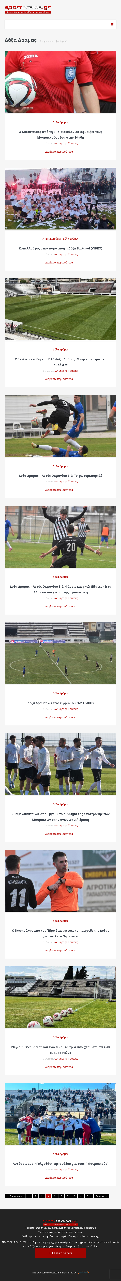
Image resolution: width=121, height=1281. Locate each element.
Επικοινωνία (63, 1253)
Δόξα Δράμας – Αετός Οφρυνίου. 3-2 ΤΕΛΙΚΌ (60, 703)
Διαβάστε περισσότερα (60, 151)
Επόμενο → (101, 1196)
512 (89, 1196)
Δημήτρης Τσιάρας (66, 143)
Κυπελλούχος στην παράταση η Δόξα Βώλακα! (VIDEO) (60, 248)
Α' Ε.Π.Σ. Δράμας (52, 238)
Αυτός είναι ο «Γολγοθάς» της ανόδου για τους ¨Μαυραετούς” (60, 1164)
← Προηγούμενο (15, 1196)
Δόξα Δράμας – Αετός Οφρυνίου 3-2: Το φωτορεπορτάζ (60, 476)
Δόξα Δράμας (60, 122)
